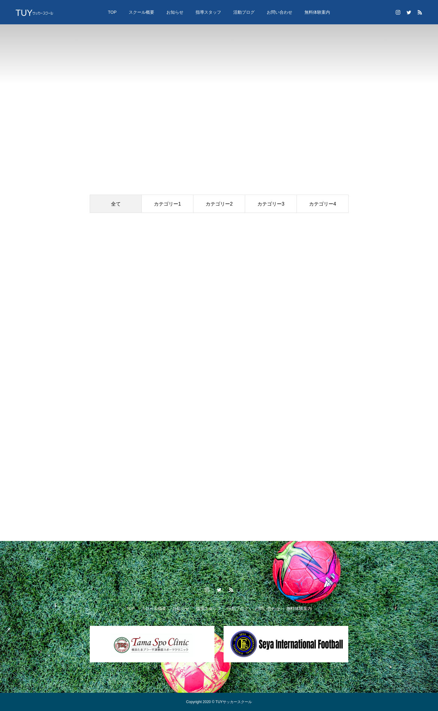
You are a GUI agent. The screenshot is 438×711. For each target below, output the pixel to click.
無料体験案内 (317, 12)
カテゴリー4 (322, 203)
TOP (112, 12)
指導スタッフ (208, 12)
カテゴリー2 (219, 203)
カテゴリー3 (270, 203)
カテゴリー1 (167, 203)
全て (116, 203)
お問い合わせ (279, 12)
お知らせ (174, 12)
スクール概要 (141, 12)
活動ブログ (244, 12)
